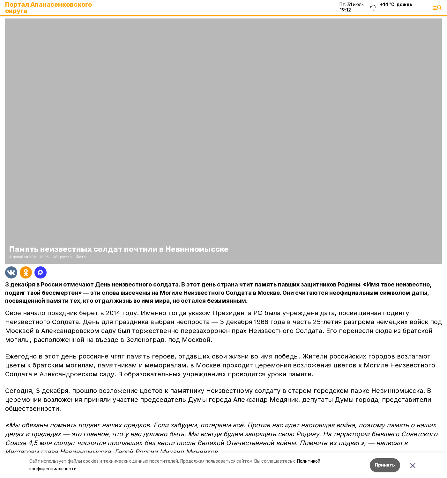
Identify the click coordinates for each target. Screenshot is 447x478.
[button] (223, 141)
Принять (385, 465)
